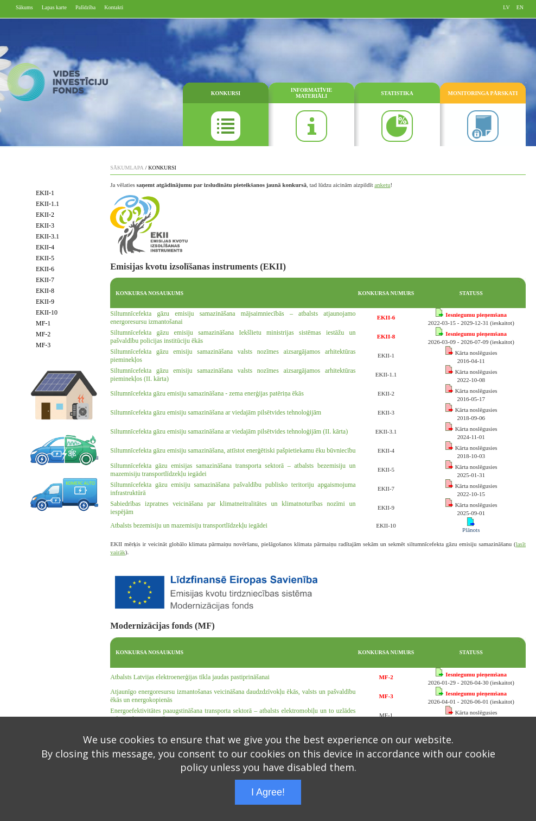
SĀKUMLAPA (126, 168)
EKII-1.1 (47, 204)
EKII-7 (45, 280)
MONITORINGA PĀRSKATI (483, 93)
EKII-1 (45, 193)
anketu (382, 184)
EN (520, 7)
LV (506, 7)
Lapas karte (54, 7)
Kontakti (113, 7)
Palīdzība (85, 7)
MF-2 (43, 334)
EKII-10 (47, 312)
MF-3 (43, 345)
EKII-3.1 (47, 236)
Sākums (24, 7)
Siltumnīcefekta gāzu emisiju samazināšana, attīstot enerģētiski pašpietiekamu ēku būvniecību (232, 450)
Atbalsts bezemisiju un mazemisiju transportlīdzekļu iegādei (188, 525)
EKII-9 (45, 301)
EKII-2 (45, 214)
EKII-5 (45, 258)
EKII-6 (45, 269)
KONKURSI (225, 93)
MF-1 (43, 323)
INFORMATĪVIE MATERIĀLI (311, 93)
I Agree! (268, 792)
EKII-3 (45, 225)
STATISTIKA (397, 93)
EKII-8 (45, 290)
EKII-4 (45, 247)
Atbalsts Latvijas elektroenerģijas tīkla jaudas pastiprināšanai (190, 677)
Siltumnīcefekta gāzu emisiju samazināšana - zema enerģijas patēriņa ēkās (207, 393)
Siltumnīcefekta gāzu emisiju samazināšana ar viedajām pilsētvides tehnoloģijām (215, 412)
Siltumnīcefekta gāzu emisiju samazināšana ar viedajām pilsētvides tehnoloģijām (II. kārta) (229, 431)
